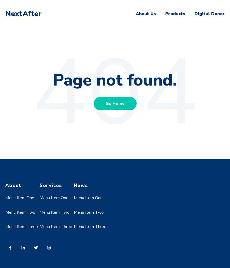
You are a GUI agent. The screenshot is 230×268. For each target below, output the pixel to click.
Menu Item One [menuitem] (19, 198)
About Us (146, 14)
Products (175, 14)
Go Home (115, 103)
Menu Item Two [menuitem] (20, 212)
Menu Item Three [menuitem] (21, 227)
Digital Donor (209, 14)
